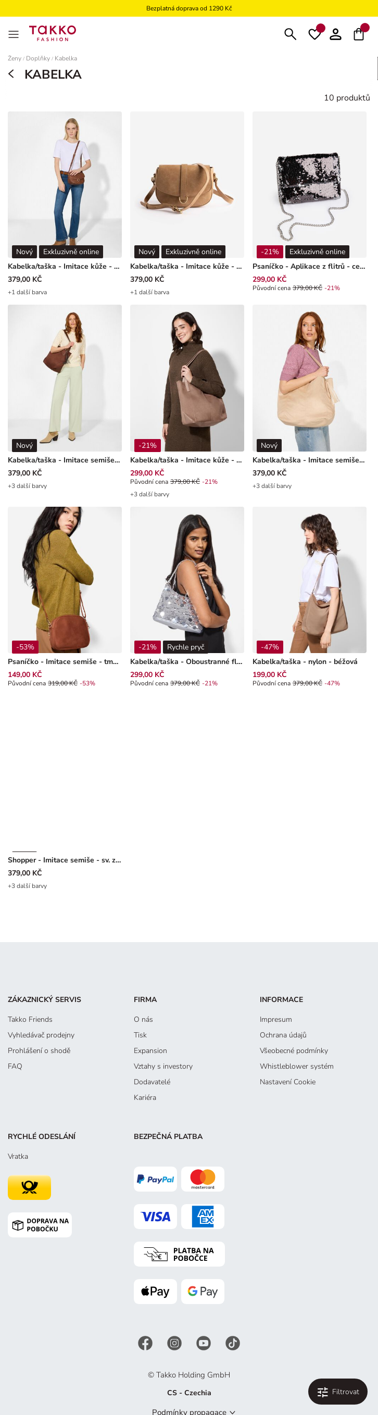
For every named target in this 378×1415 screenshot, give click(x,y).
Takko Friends (30, 1019)
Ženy (14, 58)
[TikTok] (232, 1342)
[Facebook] (146, 1342)
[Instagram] (175, 1342)
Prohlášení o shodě (39, 1051)
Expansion (150, 1051)
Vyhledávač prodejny (41, 1035)
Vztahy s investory (163, 1066)
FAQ (15, 1066)
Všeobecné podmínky (294, 1051)
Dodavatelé (152, 1082)
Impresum (276, 1019)
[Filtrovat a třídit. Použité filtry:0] (338, 1392)
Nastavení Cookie (288, 1082)
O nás (143, 1019)
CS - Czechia (189, 1393)
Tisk (140, 1035)
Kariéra (145, 1098)
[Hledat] (290, 33)
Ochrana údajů (283, 1035)
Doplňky (38, 58)
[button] (336, 33)
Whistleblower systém (297, 1066)
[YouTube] (204, 1342)
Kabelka (66, 58)
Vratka (18, 1156)
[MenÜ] (14, 33)
